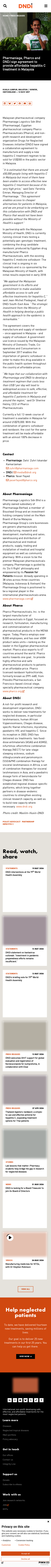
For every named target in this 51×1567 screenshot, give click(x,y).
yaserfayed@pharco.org (23, 480)
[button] (5, 103)
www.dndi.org (24, 806)
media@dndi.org (26, 472)
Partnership (28, 822)
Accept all (25, 1554)
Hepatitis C (8, 824)
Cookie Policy (24, 1545)
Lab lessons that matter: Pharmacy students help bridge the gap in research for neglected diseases (24, 1169)
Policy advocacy (11, 822)
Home (5, 16)
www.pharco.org (12, 691)
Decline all (25, 1559)
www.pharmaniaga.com (16, 599)
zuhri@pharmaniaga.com (24, 468)
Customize (6, 1545)
